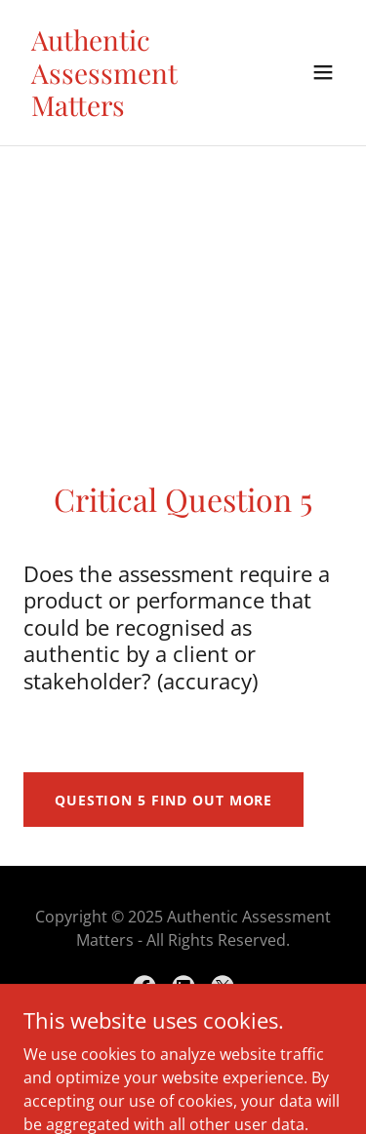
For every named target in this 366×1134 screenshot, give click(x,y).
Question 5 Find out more (163, 800)
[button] (323, 72)
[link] (135, 110)
